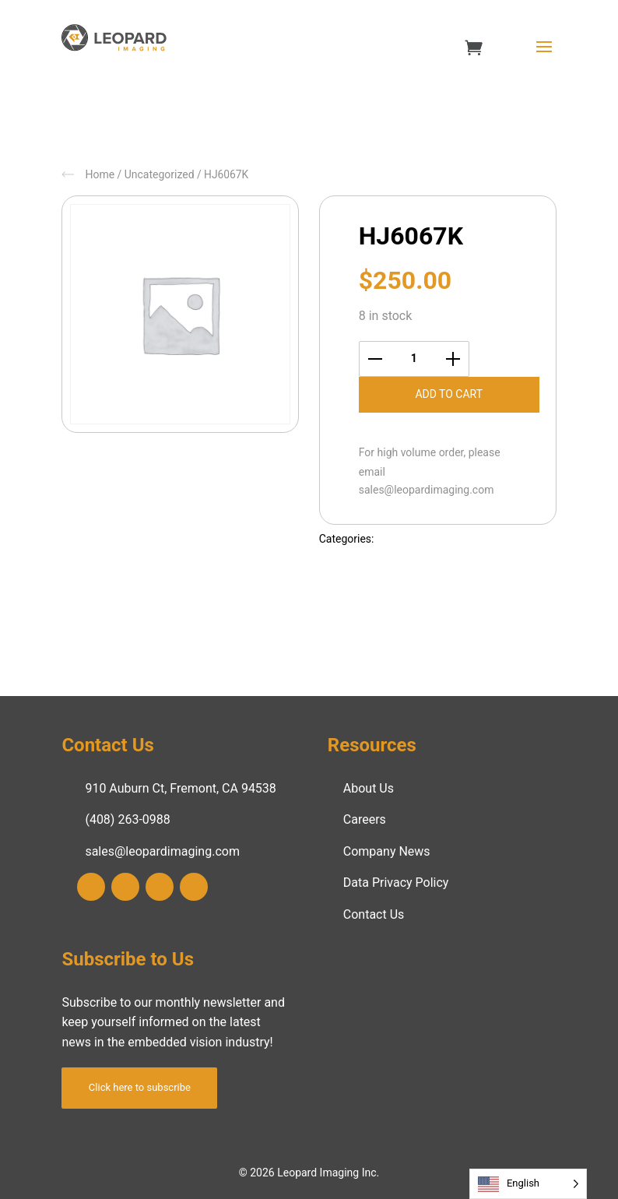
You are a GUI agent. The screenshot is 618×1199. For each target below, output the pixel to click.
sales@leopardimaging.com (426, 489)
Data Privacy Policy (396, 882)
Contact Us (374, 914)
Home (99, 174)
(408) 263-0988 (127, 819)
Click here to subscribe (140, 1087)
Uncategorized (160, 174)
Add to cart (449, 394)
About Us (368, 788)
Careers (364, 819)
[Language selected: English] (528, 1184)
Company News (386, 851)
